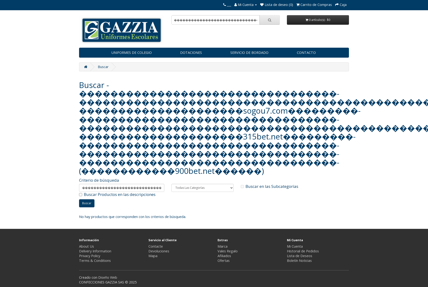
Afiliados (224, 256)
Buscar (103, 67)
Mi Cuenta (295, 246)
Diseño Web (107, 277)
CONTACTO (306, 52)
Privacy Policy (89, 256)
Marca (222, 246)
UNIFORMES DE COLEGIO (131, 52)
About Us (86, 246)
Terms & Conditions (95, 260)
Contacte (155, 246)
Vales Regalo (228, 251)
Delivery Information (95, 251)
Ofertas (224, 260)
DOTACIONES (191, 52)
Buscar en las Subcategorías (269, 186)
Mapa (152, 256)
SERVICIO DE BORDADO (249, 52)
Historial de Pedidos (303, 251)
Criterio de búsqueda (99, 180)
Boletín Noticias (299, 260)
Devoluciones (158, 251)
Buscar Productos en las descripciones (117, 194)
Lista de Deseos (299, 256)
